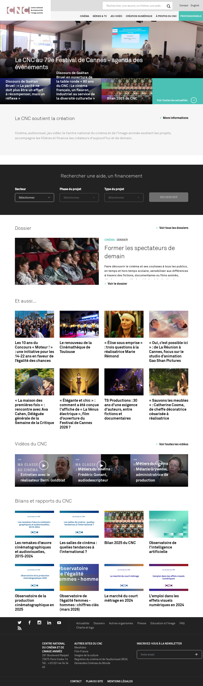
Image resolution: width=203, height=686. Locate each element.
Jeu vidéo (116, 16)
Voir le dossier (115, 283)
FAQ (182, 623)
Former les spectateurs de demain (139, 252)
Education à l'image (162, 623)
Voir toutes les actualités (172, 100)
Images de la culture (86, 655)
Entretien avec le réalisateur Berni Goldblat (43, 477)
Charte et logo (85, 627)
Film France (81, 651)
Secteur (20, 189)
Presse (141, 623)
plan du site (94, 681)
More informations (173, 118)
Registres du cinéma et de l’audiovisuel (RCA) (101, 659)
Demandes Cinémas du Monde (92, 663)
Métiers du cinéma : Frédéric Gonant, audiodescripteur (95, 474)
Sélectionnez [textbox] (26, 197)
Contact (184, 5)
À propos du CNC (166, 16)
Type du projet (114, 189)
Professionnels (191, 16)
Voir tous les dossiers (171, 228)
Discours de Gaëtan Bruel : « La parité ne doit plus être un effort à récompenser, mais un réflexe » (25, 89)
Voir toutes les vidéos (171, 444)
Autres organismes (121, 623)
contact (76, 681)
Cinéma (84, 16)
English (195, 5)
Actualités (82, 623)
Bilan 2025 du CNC (122, 98)
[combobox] (34, 197)
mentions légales (120, 681)
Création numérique (139, 16)
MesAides (80, 647)
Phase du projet (70, 189)
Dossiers (99, 623)
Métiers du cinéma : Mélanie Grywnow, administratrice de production (153, 471)
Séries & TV (100, 16)
